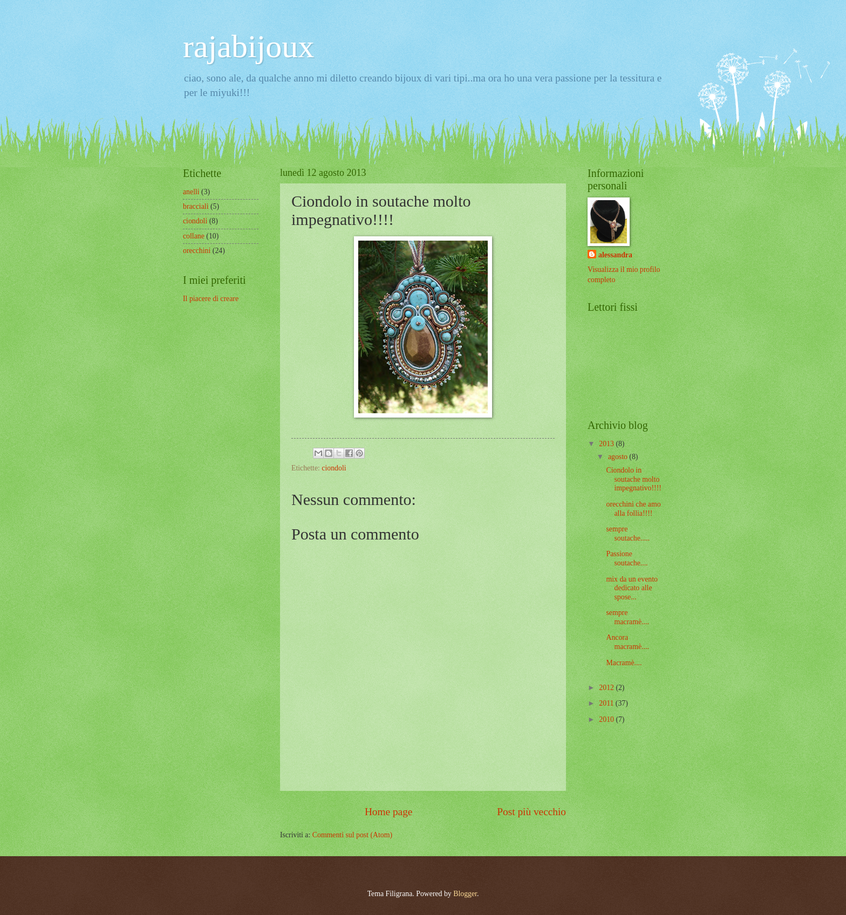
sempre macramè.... (627, 617)
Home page (388, 811)
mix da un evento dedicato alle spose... (631, 588)
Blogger (465, 894)
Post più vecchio (531, 811)
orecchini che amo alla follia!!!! (633, 508)
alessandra (615, 255)
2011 (607, 703)
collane (193, 236)
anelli (191, 192)
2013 (607, 444)
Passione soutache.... (626, 558)
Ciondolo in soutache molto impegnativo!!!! (633, 479)
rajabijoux (248, 46)
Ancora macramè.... (627, 642)
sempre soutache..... (628, 533)
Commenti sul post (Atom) (352, 835)
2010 (607, 719)
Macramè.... (624, 663)
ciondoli (334, 468)
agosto (618, 457)
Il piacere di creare (210, 299)
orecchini (196, 251)
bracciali (196, 206)
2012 (607, 688)
